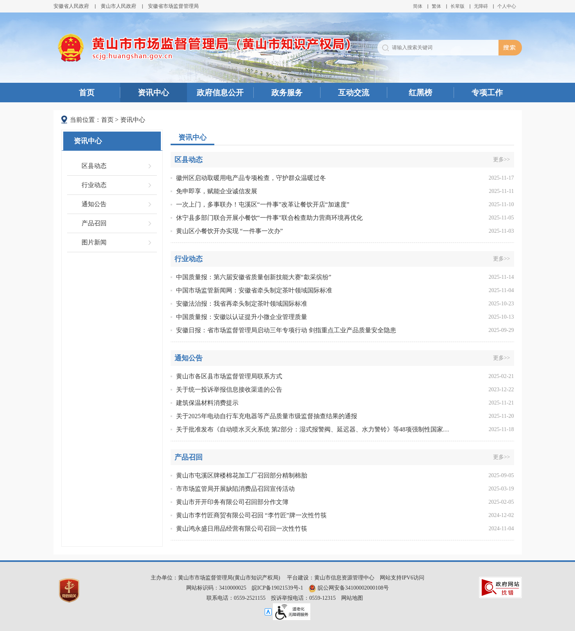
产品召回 (94, 223)
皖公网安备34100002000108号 (348, 588)
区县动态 (94, 165)
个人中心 (506, 6)
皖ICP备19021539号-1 (277, 588)
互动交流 (353, 92)
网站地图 (352, 598)
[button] (457, 6)
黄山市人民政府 (118, 6)
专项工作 (487, 92)
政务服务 (287, 92)
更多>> (501, 159)
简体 (417, 6)
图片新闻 (94, 242)
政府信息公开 (220, 92)
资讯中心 (153, 92)
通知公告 (94, 204)
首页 (86, 92)
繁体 (436, 6)
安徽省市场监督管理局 (173, 6)
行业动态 (94, 185)
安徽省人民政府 (71, 6)
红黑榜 (420, 92)
